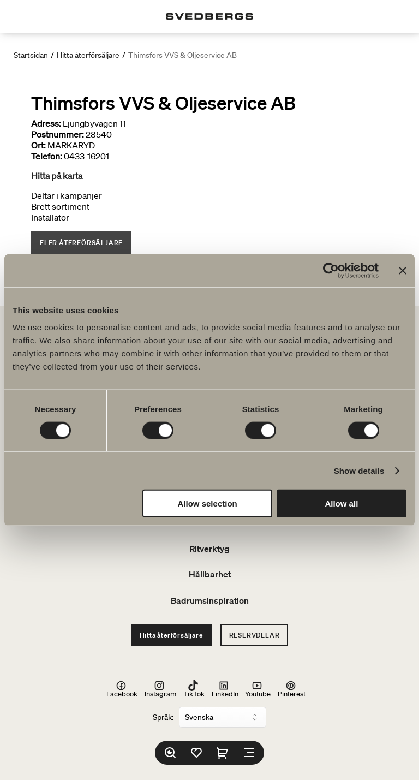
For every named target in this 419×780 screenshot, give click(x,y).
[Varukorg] (222, 752)
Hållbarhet (210, 574)
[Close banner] (402, 270)
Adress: (46, 123)
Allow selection (207, 503)
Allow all (341, 503)
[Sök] (170, 752)
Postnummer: (57, 134)
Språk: (163, 717)
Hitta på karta (56, 175)
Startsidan (31, 55)
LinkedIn (225, 689)
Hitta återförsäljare (88, 55)
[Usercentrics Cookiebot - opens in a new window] (331, 270)
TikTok (194, 689)
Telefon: (46, 156)
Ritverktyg (209, 548)
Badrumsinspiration (210, 600)
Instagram (160, 689)
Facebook (121, 689)
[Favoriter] (196, 752)
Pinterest (292, 689)
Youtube (258, 689)
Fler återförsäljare (81, 242)
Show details (359, 470)
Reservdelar (254, 635)
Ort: (38, 145)
